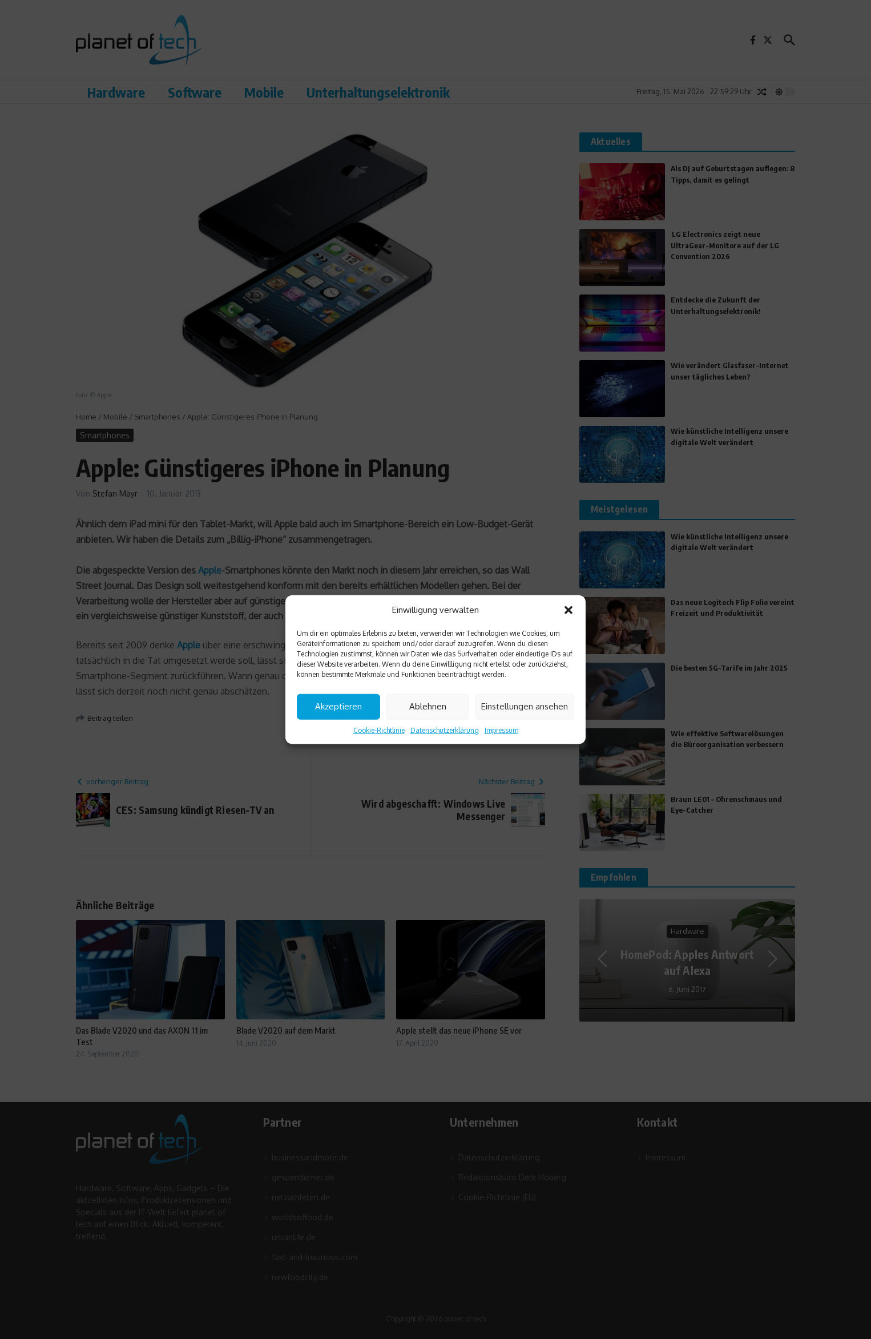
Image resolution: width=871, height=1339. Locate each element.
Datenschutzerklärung (444, 729)
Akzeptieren (338, 706)
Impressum (501, 729)
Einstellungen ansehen (524, 706)
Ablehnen (427, 706)
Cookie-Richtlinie (379, 729)
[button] (568, 610)
